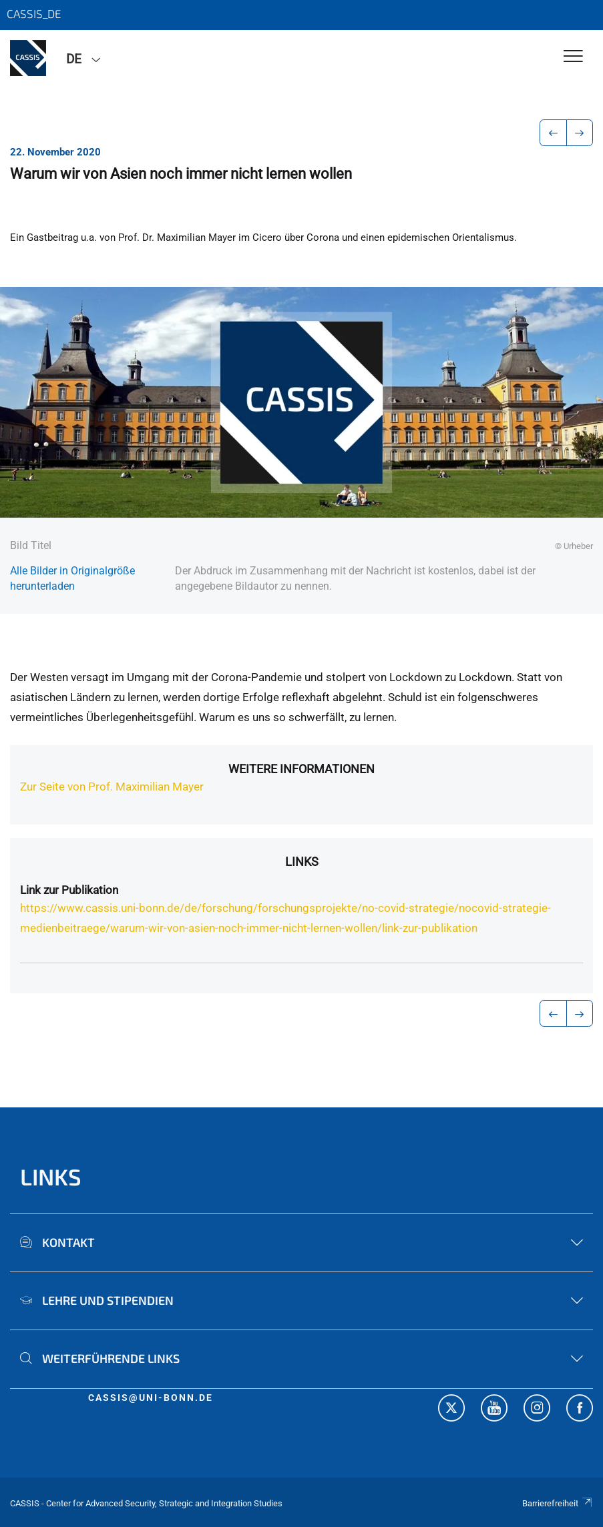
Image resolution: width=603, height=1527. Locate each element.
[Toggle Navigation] (573, 57)
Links (302, 862)
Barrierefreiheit (557, 1503)
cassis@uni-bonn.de (150, 1397)
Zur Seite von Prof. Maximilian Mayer (112, 786)
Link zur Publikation (69, 890)
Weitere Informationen (301, 769)
